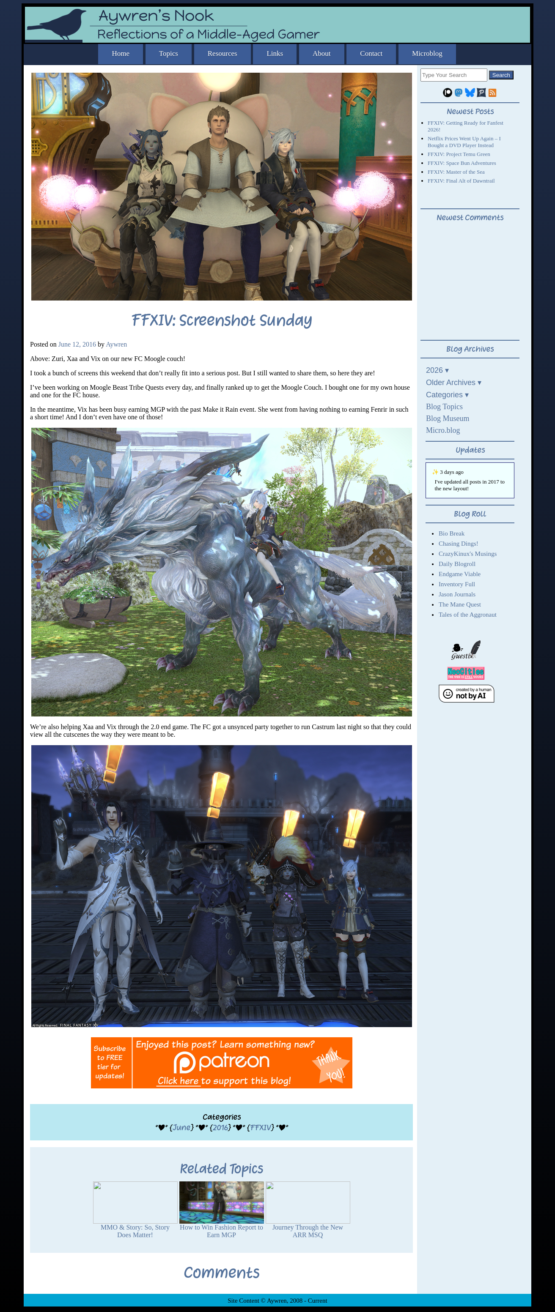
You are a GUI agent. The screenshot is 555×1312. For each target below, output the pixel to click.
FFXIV (260, 1127)
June (181, 1127)
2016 (220, 1127)
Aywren (116, 344)
